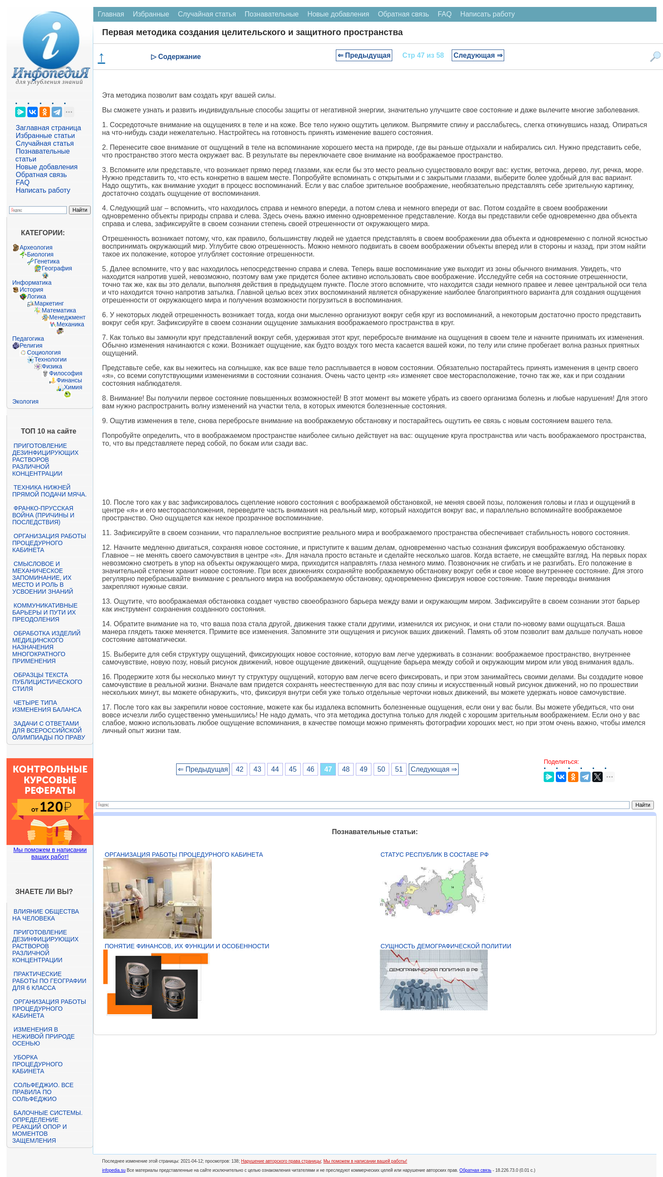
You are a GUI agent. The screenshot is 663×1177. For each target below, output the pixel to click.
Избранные (151, 14)
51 (399, 769)
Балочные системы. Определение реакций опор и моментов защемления (47, 1126)
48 (346, 769)
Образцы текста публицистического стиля (47, 681)
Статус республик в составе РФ (435, 854)
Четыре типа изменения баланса (46, 706)
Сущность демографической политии (446, 946)
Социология (44, 352)
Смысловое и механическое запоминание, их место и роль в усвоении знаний (42, 577)
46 (311, 769)
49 (364, 769)
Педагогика (28, 338)
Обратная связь (41, 174)
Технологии (50, 359)
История (31, 289)
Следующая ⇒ (477, 55)
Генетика (46, 261)
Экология (25, 401)
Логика (36, 296)
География (57, 268)
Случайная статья (45, 143)
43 (257, 769)
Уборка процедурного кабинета (37, 1064)
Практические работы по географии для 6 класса (49, 980)
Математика (59, 310)
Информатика (31, 282)
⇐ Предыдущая (364, 55)
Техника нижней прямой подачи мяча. (49, 491)
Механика (70, 324)
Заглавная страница (48, 128)
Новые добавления (47, 167)
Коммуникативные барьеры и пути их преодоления (44, 612)
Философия (65, 373)
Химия (73, 387)
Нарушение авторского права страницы (281, 1161)
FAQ (23, 182)
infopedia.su (113, 1170)
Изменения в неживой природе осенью (43, 1036)
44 (275, 769)
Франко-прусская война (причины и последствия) (43, 515)
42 (239, 769)
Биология (40, 254)
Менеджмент (67, 317)
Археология (36, 247)
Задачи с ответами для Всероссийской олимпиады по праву (48, 730)
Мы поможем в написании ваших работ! (50, 853)
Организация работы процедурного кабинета (49, 543)
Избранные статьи (45, 135)
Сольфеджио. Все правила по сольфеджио (42, 1092)
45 (293, 769)
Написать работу (43, 190)
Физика (52, 366)
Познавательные (272, 14)
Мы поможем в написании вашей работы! (365, 1161)
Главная (111, 14)
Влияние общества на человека (45, 915)
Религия (31, 345)
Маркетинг (49, 303)
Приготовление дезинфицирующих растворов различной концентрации (45, 459)
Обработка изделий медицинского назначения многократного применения (46, 647)
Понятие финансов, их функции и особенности (187, 946)
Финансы (69, 380)
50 (381, 769)
